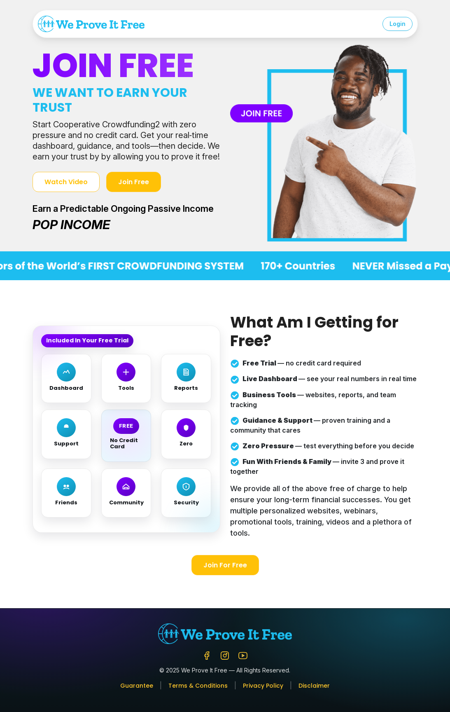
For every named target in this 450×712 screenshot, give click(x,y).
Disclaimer (314, 686)
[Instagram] (224, 654)
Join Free (133, 182)
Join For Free (225, 565)
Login (397, 23)
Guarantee (136, 686)
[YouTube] (242, 654)
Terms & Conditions (198, 686)
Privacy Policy (263, 686)
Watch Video (66, 182)
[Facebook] (206, 654)
